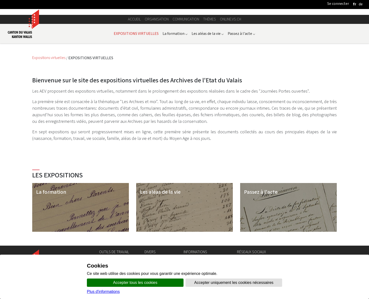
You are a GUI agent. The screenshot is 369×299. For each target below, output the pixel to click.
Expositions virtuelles (49, 57)
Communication (186, 19)
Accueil (134, 19)
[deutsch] (361, 4)
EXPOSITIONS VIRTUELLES (136, 33)
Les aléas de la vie (208, 33)
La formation (175, 33)
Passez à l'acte (241, 33)
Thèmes (209, 19)
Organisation (157, 19)
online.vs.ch (230, 19)
